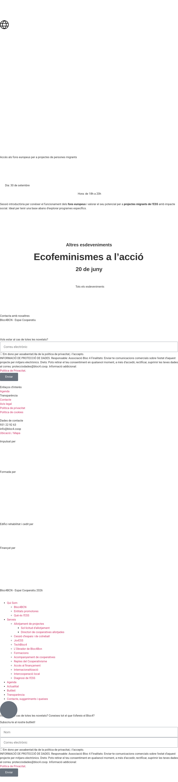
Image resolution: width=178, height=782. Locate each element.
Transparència (16, 694)
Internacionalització (26, 669)
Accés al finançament (27, 665)
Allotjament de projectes (29, 623)
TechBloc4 (20, 644)
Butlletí (11, 690)
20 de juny (89, 269)
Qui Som (12, 603)
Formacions (21, 653)
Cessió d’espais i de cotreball (32, 636)
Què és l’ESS (21, 615)
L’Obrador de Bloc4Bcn (28, 648)
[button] (17, 185)
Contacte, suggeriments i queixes (27, 699)
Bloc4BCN (20, 607)
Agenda (11, 682)
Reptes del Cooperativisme (30, 661)
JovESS (18, 640)
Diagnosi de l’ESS (24, 678)
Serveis (11, 619)
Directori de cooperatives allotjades (42, 632)
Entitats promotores (26, 611)
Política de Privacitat (12, 370)
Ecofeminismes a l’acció (88, 256)
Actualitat (13, 686)
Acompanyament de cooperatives (34, 657)
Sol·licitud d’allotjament (35, 628)
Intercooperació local (27, 674)
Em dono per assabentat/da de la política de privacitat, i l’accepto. (43, 354)
